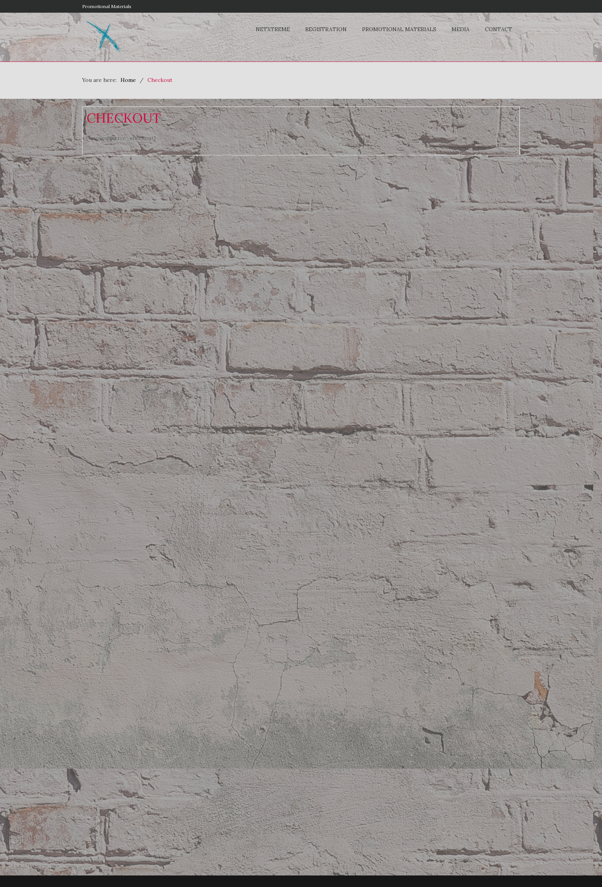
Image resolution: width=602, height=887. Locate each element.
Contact (498, 29)
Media (461, 29)
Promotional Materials (106, 6)
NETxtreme (273, 29)
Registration (326, 29)
